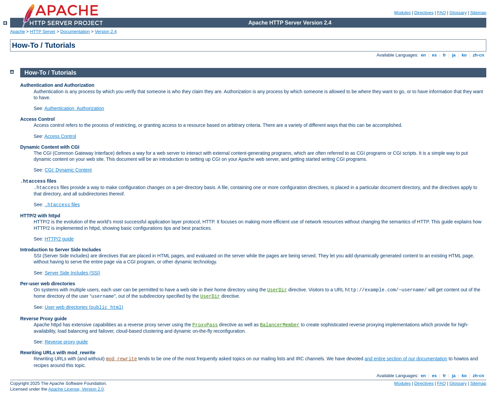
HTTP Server (43, 31)
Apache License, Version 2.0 (76, 389)
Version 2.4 (106, 31)
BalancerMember (280, 325)
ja (454, 55)
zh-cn (478, 55)
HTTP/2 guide (59, 239)
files (62, 204)
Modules (402, 12)
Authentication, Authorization (74, 108)
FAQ (441, 12)
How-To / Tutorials (50, 72)
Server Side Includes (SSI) (72, 273)
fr (444, 55)
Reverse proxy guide (66, 341)
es (434, 55)
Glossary (457, 12)
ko (464, 55)
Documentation (75, 31)
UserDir (277, 290)
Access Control (60, 136)
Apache (17, 31)
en (423, 55)
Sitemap (478, 12)
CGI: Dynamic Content (68, 170)
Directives (423, 12)
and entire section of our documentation (405, 358)
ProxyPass (205, 325)
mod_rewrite (121, 359)
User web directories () (84, 307)
